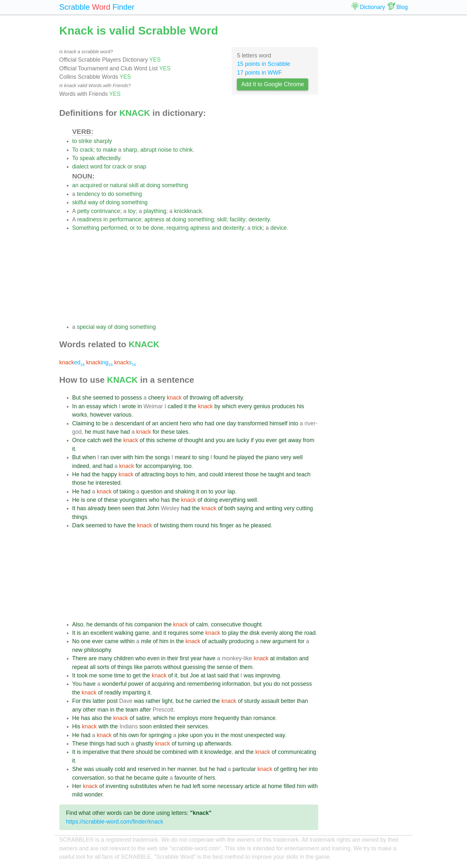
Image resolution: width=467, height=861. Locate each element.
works (79, 414)
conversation (88, 778)
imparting (134, 692)
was (249, 675)
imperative (96, 752)
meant (182, 457)
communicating (297, 752)
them (186, 525)
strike (85, 141)
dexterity (259, 219)
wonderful (114, 684)
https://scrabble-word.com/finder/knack (114, 821)
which (110, 406)
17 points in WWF (259, 72)
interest (234, 474)
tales (182, 432)
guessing (194, 667)
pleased (261, 525)
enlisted (163, 726)
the (192, 406)
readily (112, 692)
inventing (117, 786)
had (209, 423)
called (175, 406)
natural (118, 185)
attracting (153, 474)
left (196, 786)
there (127, 752)
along (286, 633)
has (165, 500)
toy (132, 211)
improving (267, 675)
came (111, 641)
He (76, 474)
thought (193, 440)
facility (238, 219)
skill (133, 185)
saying (245, 508)
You (77, 684)
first (184, 658)
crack (86, 150)
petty (83, 211)
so (110, 778)
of (102, 202)
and (216, 228)
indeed (80, 466)
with (128, 457)
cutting (304, 508)
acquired (91, 185)
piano (272, 457)
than (302, 701)
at (142, 185)
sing (203, 457)
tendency (88, 194)
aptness (155, 219)
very (285, 457)
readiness (89, 219)
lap (231, 491)
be (146, 228)
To (75, 150)
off (216, 397)
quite (162, 778)
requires (178, 633)
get (282, 440)
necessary (230, 786)
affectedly (108, 158)
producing (241, 641)
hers (209, 778)
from (308, 440)
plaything (155, 211)
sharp (130, 150)
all (93, 667)
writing (274, 508)
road (310, 633)
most (236, 735)
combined (174, 752)
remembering (204, 684)
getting (288, 769)
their (172, 658)
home (275, 786)
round (202, 525)
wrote (129, 406)
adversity (231, 397)
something (175, 185)
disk (254, 633)
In (74, 406)
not (285, 684)
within (127, 641)
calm (202, 624)
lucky (242, 440)
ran (105, 457)
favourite (185, 778)
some (197, 633)
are (231, 440)
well (107, 440)
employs (187, 718)
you (220, 440)
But (76, 397)
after (145, 709)
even (153, 658)
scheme (167, 440)
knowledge (217, 752)
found (221, 457)
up (200, 743)
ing (99, 362)
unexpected (259, 735)
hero (185, 423)
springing (159, 735)
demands (105, 624)
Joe (194, 675)
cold (120, 769)
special (86, 327)
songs (162, 457)
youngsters (133, 500)
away (294, 440)
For (76, 701)
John (153, 508)
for (107, 166)
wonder (93, 794)
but (184, 675)
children (124, 658)
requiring (177, 228)
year (195, 658)
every (245, 406)
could (216, 474)
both (229, 508)
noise (165, 150)
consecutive (226, 624)
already (96, 508)
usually (104, 769)
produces (283, 406)
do (111, 194)
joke (183, 735)
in (105, 219)
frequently (226, 718)
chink (186, 150)
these (168, 432)
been (114, 508)
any (76, 709)
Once (79, 440)
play (233, 633)
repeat (80, 667)
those (252, 474)
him (139, 457)
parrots (153, 667)
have (113, 432)
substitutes (143, 786)
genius (262, 406)
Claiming (83, 423)
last (211, 675)
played (245, 457)
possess (131, 397)
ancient (169, 423)
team (132, 709)
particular (244, 769)
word (96, 166)
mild (77, 794)
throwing (200, 397)
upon (196, 735)
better (288, 701)
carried (201, 701)
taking (127, 491)
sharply (103, 141)
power (136, 684)
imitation (287, 658)
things (79, 517)
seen (128, 508)
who (198, 423)
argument (284, 641)
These (80, 743)
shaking (185, 491)
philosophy (97, 650)
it (185, 406)
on (204, 491)
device (278, 228)
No (76, 641)
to (74, 141)
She (77, 769)
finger (226, 525)
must (99, 432)
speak (87, 158)
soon (145, 726)
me (93, 675)
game (142, 633)
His (76, 726)
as (238, 525)
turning (186, 743)
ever (271, 440)
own (133, 735)
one (220, 423)
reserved (149, 769)
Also (77, 624)
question (152, 491)
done (157, 228)
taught (276, 474)
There (79, 658)
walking (124, 633)
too (187, 466)
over (115, 457)
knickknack (188, 211)
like (138, 667)
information (236, 684)
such (123, 743)
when (89, 457)
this (150, 440)
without (172, 667)
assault (270, 701)
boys (172, 474)
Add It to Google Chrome (272, 84)
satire (143, 718)
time (119, 675)
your (220, 491)
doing (153, 185)
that (140, 508)
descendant (129, 423)
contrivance (105, 211)
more (206, 718)
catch (94, 440)
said (223, 675)
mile (146, 641)
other (89, 709)
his (300, 406)
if (252, 440)
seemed (103, 397)
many (105, 658)
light (167, 701)
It (74, 508)
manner (186, 769)
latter (99, 701)
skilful (79, 202)
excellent (101, 633)
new (265, 641)
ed (72, 362)
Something (85, 228)
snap (140, 166)
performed (114, 228)
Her (76, 786)
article (252, 786)
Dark (78, 525)
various (122, 414)
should (144, 752)
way (93, 202)
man (102, 709)
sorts (103, 667)
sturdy (252, 701)
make (110, 150)
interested (108, 483)
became (144, 778)
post (112, 701)
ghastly (145, 743)
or (130, 166)
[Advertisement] (195, 277)
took (82, 675)
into (293, 423)
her (172, 769)
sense (224, 667)
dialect (80, 166)
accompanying (162, 466)
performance (125, 219)
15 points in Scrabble (263, 64)
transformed (253, 423)
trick (257, 228)
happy (109, 474)
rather (153, 701)
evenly (269, 633)
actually (218, 641)
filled (289, 786)
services (197, 726)
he (88, 432)
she (86, 397)
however (101, 414)
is (83, 500)
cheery (156, 397)
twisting (169, 525)
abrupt (148, 150)
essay (93, 406)
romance (264, 718)
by (217, 406)
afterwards (218, 743)
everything (232, 500)
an (75, 185)
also (97, 718)
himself (278, 423)
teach (303, 474)
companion (148, 624)
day (231, 423)
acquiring (162, 684)
